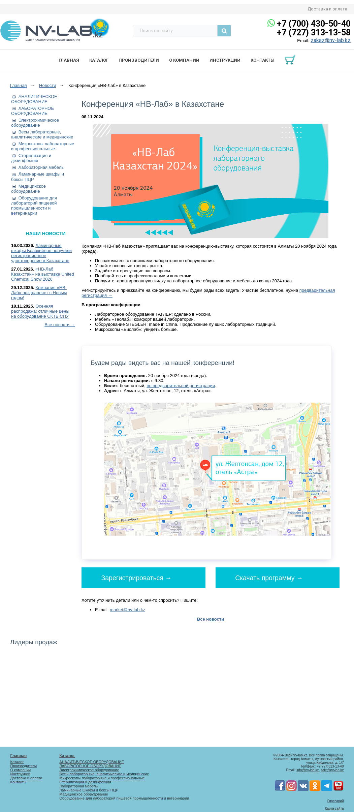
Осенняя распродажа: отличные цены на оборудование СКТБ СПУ (40, 311)
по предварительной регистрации (181, 385)
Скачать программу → (269, 577)
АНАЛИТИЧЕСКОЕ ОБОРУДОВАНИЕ (34, 99)
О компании (184, 60)
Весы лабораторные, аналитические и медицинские (42, 134)
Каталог (98, 60)
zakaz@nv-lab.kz (331, 40)
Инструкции (225, 60)
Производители (139, 60)
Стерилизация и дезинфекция (31, 158)
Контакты (263, 60)
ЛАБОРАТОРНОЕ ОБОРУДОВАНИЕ (32, 111)
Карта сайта (334, 808)
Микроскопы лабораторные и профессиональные (42, 146)
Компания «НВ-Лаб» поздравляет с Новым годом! (39, 292)
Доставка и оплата (327, 8)
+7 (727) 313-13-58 (314, 32)
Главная (69, 60)
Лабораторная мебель (41, 167)
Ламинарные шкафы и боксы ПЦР (88, 790)
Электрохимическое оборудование (35, 123)
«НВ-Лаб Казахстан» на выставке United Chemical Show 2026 (42, 274)
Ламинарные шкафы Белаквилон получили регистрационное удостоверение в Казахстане (41, 253)
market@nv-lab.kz (127, 609)
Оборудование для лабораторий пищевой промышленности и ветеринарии (34, 205)
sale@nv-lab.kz (332, 770)
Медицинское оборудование (28, 189)
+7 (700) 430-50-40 (314, 24)
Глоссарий (335, 801)
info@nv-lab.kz (307, 770)
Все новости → (59, 324)
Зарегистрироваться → (136, 577)
